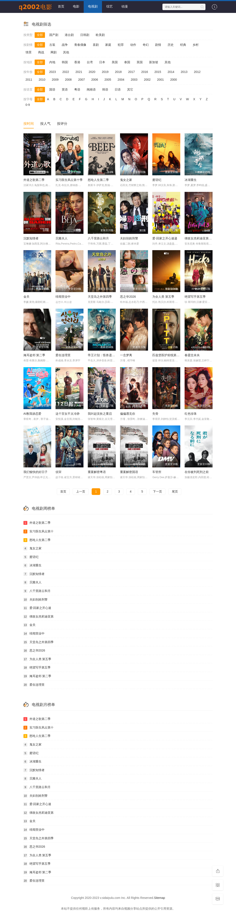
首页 (61, 6)
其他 (66, 52)
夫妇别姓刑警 (129, 238)
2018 (118, 72)
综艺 (109, 6)
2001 (160, 79)
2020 (92, 72)
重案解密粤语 (97, 472)
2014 (171, 72)
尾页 (175, 491)
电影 (76, 6)
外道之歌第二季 (34, 180)
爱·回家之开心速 (37, 608)
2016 (144, 72)
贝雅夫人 (62, 238)
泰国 (127, 62)
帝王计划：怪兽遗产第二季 (106, 355)
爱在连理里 (63, 355)
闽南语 (91, 89)
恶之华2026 (128, 296)
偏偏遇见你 (127, 413)
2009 (55, 79)
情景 (29, 52)
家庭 (108, 44)
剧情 (158, 44)
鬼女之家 (126, 180)
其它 (130, 89)
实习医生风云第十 (38, 531)
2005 (107, 79)
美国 (115, 62)
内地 (52, 62)
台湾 (90, 62)
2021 (79, 72)
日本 (102, 62)
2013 (184, 72)
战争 (65, 44)
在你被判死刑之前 (197, 472)
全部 (40, 35)
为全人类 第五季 (163, 296)
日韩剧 (84, 35)
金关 (26, 296)
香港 (77, 62)
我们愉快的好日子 (35, 472)
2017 (131, 72)
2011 (29, 79)
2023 (52, 72)
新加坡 (153, 62)
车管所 (156, 472)
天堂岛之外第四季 (100, 296)
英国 (140, 62)
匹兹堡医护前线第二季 (167, 355)
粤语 (77, 89)
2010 (42, 79)
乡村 (196, 44)
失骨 (155, 413)
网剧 (54, 52)
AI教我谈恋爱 (32, 413)
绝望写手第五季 (195, 296)
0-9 (28, 104)
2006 (94, 79)
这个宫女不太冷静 (68, 413)
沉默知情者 (31, 238)
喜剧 (96, 44)
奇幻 (146, 44)
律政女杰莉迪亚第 (38, 617)
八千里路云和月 (98, 238)
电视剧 (93, 6)
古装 (52, 44)
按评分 (62, 123)
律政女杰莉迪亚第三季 (200, 238)
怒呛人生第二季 (98, 180)
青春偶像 (80, 44)
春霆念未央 (192, 355)
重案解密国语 (129, 472)
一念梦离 (126, 355)
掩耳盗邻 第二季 (34, 355)
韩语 (105, 89)
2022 (65, 72)
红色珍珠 (191, 413)
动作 (133, 44)
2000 (173, 79)
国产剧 (53, 35)
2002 (147, 79)
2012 (197, 72)
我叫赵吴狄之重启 (100, 413)
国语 (52, 89)
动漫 (124, 6)
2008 (68, 79)
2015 (157, 72)
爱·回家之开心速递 (164, 238)
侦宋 (59, 472)
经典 (183, 44)
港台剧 (69, 35)
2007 (81, 79)
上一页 (80, 491)
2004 (121, 79)
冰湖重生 (191, 180)
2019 (105, 72)
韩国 (65, 62)
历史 (171, 44)
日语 (118, 89)
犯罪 (121, 44)
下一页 (157, 491)
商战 (41, 52)
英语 (65, 89)
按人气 (45, 123)
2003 (134, 79)
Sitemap (159, 898)
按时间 (28, 123)
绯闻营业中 (63, 296)
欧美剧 (100, 35)
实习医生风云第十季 (69, 180)
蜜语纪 (156, 180)
